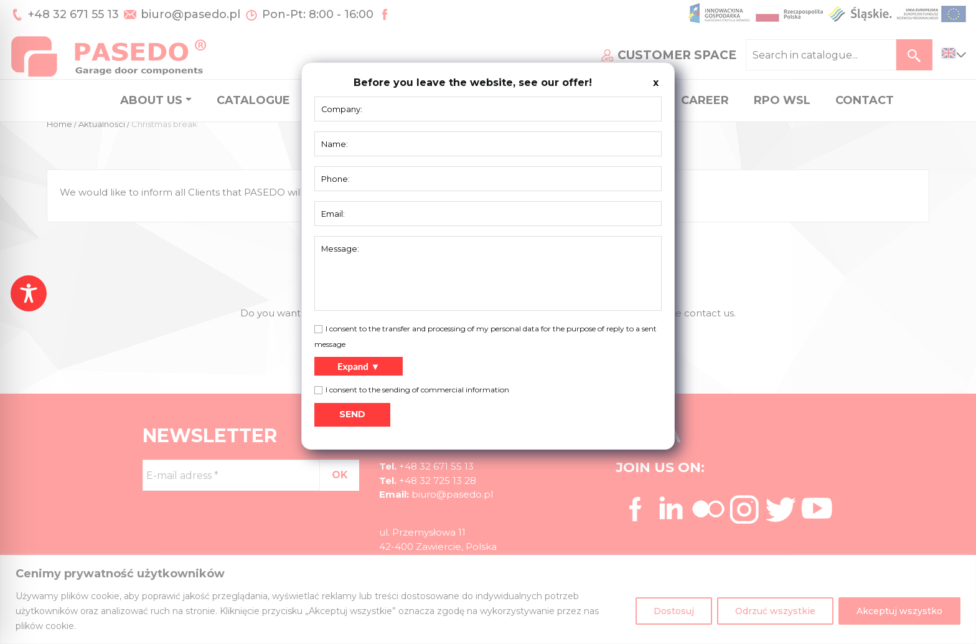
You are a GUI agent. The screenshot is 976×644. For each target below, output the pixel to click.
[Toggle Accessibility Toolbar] (28, 293)
